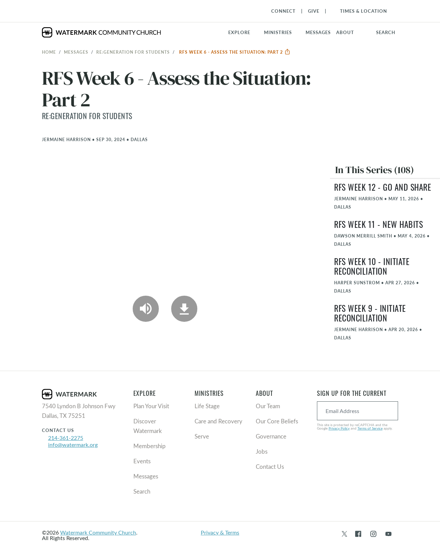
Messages (76, 52)
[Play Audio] (145, 308)
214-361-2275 (65, 437)
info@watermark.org (73, 444)
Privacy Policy (339, 428)
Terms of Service (370, 428)
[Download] (184, 308)
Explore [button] (239, 32)
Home (49, 52)
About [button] (345, 32)
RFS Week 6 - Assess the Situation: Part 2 (234, 52)
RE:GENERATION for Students (133, 52)
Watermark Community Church (98, 532)
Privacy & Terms (220, 532)
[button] (282, 32)
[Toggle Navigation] (360, 11)
